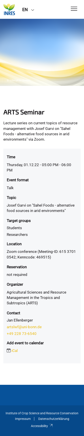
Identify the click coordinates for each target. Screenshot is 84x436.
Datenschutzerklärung (53, 419)
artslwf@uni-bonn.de (24, 327)
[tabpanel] (42, 52)
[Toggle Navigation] (74, 9)
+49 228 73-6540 (22, 333)
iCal (14, 350)
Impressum (23, 419)
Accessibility (42, 426)
